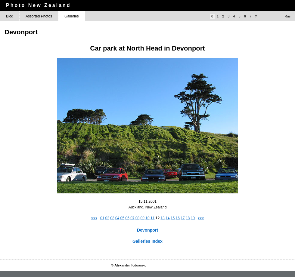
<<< (94, 218)
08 (137, 218)
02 (107, 218)
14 (167, 218)
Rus (287, 16)
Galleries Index (147, 241)
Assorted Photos (39, 16)
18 (188, 218)
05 (122, 218)
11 (152, 218)
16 (178, 218)
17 (183, 218)
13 (162, 218)
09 (142, 218)
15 (173, 218)
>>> (201, 218)
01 (102, 218)
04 (117, 218)
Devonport (147, 230)
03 (112, 218)
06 (127, 218)
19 (193, 218)
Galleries (71, 16)
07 (132, 218)
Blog (9, 16)
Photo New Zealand (38, 5)
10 (147, 218)
